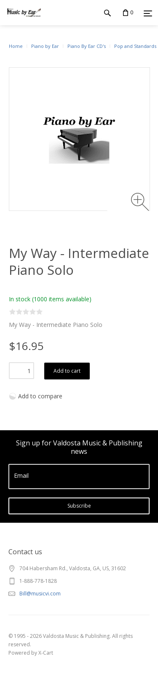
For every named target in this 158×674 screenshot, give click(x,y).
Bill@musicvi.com (40, 593)
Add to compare (40, 396)
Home (16, 46)
